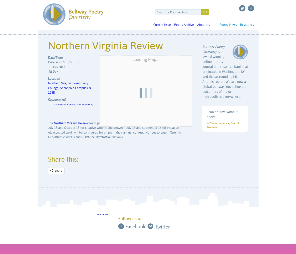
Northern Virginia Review (71, 123)
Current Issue (162, 24)
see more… (103, 214)
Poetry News (228, 24)
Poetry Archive (184, 24)
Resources (247, 24)
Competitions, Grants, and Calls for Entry (74, 105)
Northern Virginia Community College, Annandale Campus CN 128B (69, 88)
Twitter (242, 8)
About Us (203, 24)
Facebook (251, 8)
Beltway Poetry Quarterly (73, 14)
